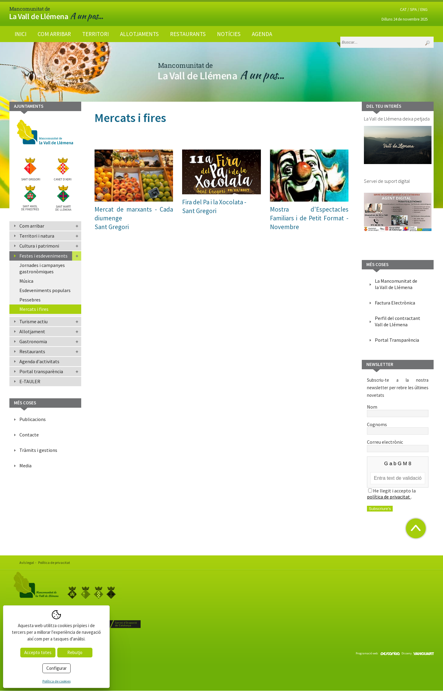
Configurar (56, 668)
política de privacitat (389, 497)
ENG (424, 9)
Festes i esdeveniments (43, 256)
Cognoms (397, 427)
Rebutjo (74, 652)
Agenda (262, 34)
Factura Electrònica (395, 303)
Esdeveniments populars (45, 290)
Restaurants (188, 34)
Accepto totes (38, 652)
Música (26, 281)
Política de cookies (56, 681)
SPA (413, 9)
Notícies (229, 34)
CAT (403, 9)
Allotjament (32, 331)
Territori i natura (36, 236)
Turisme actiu (33, 321)
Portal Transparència (397, 340)
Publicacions (32, 419)
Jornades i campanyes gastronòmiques (42, 268)
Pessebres (30, 300)
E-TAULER (29, 381)
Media (25, 465)
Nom (397, 410)
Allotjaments (139, 34)
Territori (95, 34)
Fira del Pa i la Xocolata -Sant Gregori (214, 206)
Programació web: (378, 653)
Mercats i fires (33, 309)
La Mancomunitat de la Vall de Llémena (396, 284)
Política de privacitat (54, 562)
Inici (20, 34)
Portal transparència (41, 371)
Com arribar (54, 34)
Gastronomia (33, 341)
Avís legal (26, 562)
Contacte (29, 435)
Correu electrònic (397, 445)
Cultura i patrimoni (39, 246)
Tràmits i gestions (38, 450)
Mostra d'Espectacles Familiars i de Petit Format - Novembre (309, 218)
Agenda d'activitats (39, 361)
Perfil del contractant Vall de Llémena (397, 321)
